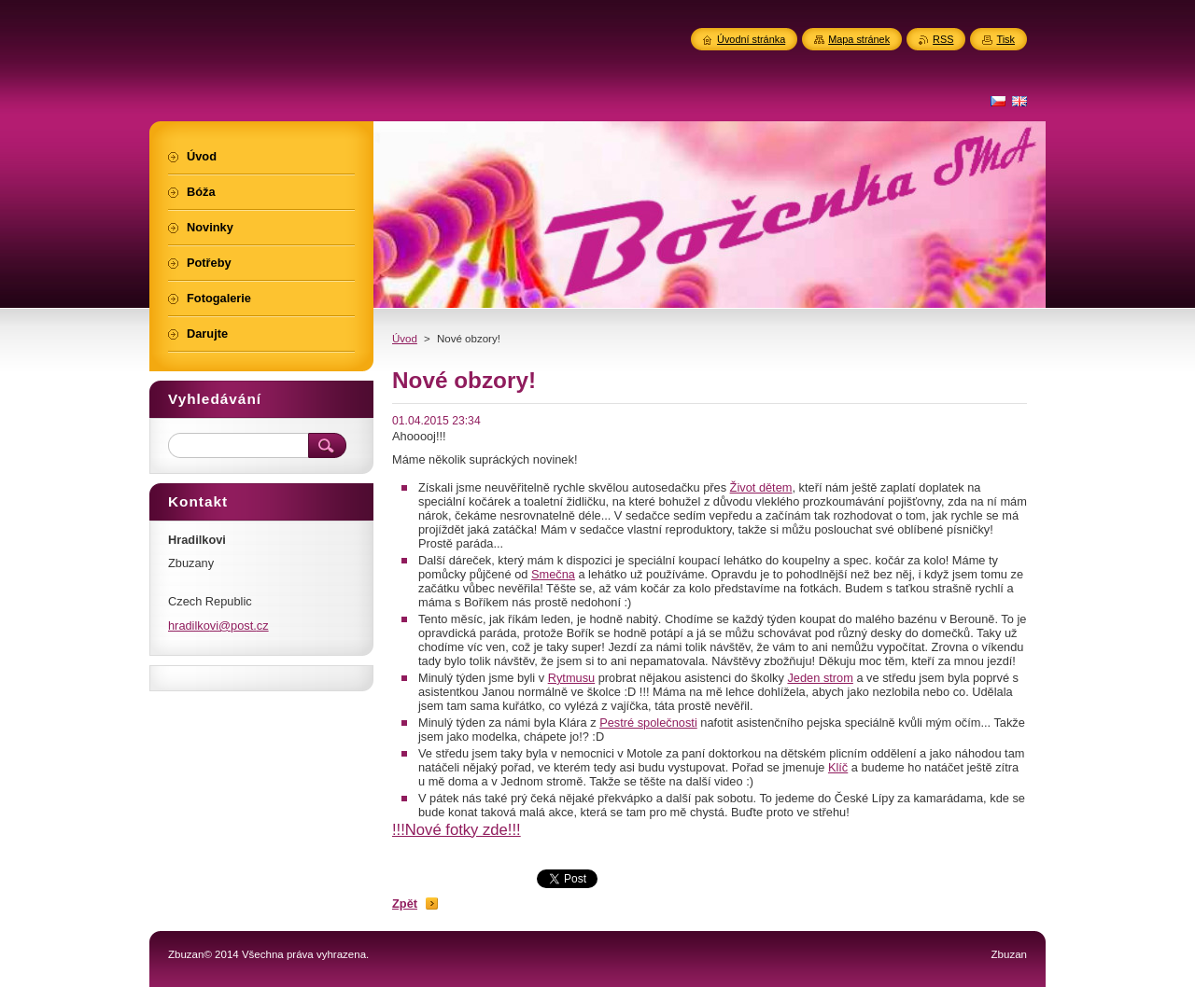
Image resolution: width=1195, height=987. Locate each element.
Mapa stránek (859, 39)
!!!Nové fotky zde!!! (456, 830)
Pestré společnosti (648, 723)
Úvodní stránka (751, 39)
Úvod (404, 338)
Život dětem (761, 487)
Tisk (1005, 39)
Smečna (553, 574)
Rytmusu (572, 678)
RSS (943, 39)
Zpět (404, 904)
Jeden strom (819, 678)
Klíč (838, 767)
